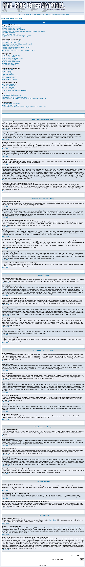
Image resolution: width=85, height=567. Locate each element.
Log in (67, 14)
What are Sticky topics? (9, 77)
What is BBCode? (7, 70)
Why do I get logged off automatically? (13, 29)
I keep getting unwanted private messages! (14, 97)
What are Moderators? (8, 86)
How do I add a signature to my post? (13, 58)
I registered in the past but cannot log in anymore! (16, 36)
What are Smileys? (7, 73)
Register (39, 14)
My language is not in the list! (10, 45)
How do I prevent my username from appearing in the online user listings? (24, 31)
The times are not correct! (9, 42)
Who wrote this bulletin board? (11, 104)
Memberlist (26, 14)
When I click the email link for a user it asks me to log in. (18, 50)
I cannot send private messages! (11, 95)
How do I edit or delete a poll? (11, 61)
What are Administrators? (9, 84)
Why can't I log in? (7, 26)
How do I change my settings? (11, 41)
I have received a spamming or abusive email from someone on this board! (24, 98)
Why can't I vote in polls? (9, 64)
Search (21, 14)
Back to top (5, 129)
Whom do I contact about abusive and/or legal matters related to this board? (24, 107)
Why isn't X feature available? (11, 105)
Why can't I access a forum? (10, 63)
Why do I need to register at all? (11, 28)
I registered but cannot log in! (10, 34)
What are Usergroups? (9, 87)
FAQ (17, 14)
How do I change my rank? (10, 48)
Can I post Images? (8, 74)
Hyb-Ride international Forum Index (11, 18)
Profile (43, 14)
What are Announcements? (10, 76)
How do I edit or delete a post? (11, 57)
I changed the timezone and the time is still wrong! (17, 44)
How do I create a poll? (9, 60)
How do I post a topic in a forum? (12, 55)
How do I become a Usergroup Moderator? (14, 90)
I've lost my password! (8, 33)
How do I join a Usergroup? (10, 89)
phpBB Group (53, 520)
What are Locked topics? (9, 79)
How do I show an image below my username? (16, 47)
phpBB (45, 565)
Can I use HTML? (7, 71)
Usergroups (33, 14)
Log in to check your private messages (55, 14)
